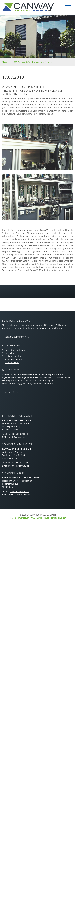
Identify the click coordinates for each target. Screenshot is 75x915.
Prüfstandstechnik (13, 356)
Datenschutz (43, 517)
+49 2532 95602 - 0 (19, 434)
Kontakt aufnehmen (15, 336)
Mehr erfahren (12, 392)
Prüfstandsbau (12, 362)
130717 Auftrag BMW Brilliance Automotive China (32, 62)
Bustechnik (10, 353)
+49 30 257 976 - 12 (19, 491)
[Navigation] (68, 7)
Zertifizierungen (58, 517)
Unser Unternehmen (15, 350)
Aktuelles (5, 62)
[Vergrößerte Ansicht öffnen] (37, 147)
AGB (33, 517)
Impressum (23, 517)
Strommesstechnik (14, 359)
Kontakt (12, 517)
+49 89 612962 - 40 (19, 462)
